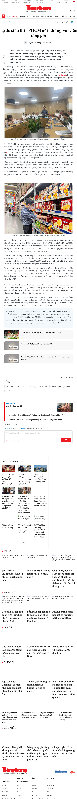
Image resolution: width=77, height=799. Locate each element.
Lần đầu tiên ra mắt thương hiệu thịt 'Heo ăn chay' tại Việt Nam (35, 419)
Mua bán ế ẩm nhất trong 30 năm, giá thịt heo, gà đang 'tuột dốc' (36, 415)
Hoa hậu (34, 795)
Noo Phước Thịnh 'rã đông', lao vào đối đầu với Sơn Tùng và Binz (38, 651)
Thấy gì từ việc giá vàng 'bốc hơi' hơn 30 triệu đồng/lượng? (8, 479)
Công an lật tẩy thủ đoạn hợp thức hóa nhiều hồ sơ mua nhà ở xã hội (12, 616)
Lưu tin (4, 68)
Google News (72, 22)
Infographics (22, 782)
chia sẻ (53, 22)
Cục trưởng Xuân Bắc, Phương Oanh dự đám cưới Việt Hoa (12, 651)
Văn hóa (34, 792)
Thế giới (43, 16)
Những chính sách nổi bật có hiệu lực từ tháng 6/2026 (62, 614)
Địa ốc (29, 16)
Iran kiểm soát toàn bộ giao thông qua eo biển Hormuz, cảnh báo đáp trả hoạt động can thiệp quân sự (63, 689)
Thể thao (64, 16)
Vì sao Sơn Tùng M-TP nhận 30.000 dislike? (63, 649)
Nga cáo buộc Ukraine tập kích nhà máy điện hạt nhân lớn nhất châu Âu (12, 688)
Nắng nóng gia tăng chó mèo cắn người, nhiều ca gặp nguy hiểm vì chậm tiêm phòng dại (38, 753)
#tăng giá (9, 386)
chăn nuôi (62, 75)
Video (4, 778)
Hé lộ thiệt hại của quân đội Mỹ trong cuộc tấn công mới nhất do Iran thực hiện (10, 717)
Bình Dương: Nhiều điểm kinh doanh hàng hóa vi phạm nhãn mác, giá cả (45, 358)
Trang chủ (3, 16)
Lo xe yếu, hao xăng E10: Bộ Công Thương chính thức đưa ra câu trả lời (40, 501)
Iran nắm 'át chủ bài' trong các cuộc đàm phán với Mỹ (29, 714)
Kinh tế (14, 16)
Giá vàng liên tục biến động (7, 526)
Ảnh (33, 778)
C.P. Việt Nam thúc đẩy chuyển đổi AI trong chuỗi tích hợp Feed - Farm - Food (40, 531)
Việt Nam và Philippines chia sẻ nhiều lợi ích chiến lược (12, 575)
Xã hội (9, 16)
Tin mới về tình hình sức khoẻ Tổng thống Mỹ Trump (65, 716)
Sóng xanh (22, 16)
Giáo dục (4, 795)
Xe (17, 792)
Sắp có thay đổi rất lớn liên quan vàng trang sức (24, 528)
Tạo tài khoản (21, 429)
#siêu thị (67, 386)
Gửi (66, 440)
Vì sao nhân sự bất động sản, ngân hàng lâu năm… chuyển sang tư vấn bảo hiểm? (8, 502)
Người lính (72, 16)
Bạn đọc (49, 795)
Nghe (4, 57)
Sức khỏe (36, 16)
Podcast (50, 778)
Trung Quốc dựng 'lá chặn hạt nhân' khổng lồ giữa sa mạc (38, 686)
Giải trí (8, 627)
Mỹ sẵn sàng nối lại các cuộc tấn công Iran (47, 714)
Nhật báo (20, 778)
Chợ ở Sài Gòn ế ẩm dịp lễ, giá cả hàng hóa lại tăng (41, 332)
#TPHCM (31, 386)
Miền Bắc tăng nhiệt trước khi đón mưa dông (38, 573)
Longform (6, 782)
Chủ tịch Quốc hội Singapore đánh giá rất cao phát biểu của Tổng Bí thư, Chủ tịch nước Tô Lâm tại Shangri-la (63, 578)
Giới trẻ (49, 16)
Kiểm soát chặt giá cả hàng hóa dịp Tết (36, 344)
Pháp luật (57, 16)
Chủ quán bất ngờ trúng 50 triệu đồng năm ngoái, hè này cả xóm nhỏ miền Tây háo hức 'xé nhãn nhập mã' (24, 504)
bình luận (67, 22)
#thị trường (42, 386)
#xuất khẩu (9, 391)
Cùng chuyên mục (13, 461)
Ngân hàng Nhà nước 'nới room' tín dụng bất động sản (40, 478)
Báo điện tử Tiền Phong (38, 8)
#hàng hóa (20, 386)
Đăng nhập (8, 429)
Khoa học (20, 795)
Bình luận (4, 74)
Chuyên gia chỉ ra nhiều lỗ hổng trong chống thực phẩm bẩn (63, 752)
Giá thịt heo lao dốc (14, 406)
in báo (63, 22)
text (58, 22)
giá (7, 152)
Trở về (4, 80)
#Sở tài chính (55, 386)
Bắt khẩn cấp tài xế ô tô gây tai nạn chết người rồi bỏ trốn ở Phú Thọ (38, 616)
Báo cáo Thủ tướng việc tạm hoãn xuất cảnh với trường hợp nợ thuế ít (24, 479)
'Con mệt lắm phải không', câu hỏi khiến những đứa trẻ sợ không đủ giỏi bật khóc (13, 753)
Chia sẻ (4, 63)
